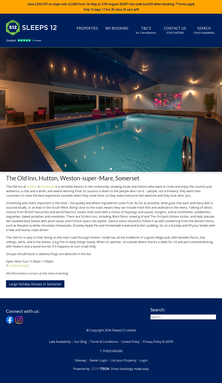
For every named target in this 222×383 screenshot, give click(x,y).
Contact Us (175, 30)
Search (204, 30)
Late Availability (60, 342)
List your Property (123, 360)
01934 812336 (19, 266)
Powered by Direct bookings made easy (111, 369)
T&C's (146, 30)
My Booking (116, 28)
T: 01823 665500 (111, 351)
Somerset (47, 186)
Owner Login (98, 360)
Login (143, 360)
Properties (87, 28)
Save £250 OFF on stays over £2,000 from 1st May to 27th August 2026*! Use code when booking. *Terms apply (111, 7)
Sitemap (80, 360)
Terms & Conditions (104, 342)
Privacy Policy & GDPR (158, 342)
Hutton (32, 186)
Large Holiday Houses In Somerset (35, 284)
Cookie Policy (130, 342)
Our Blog (80, 342)
